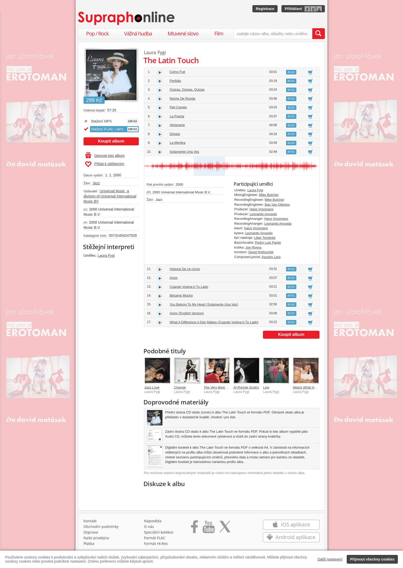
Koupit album (111, 141)
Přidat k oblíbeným (104, 164)
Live (266, 387)
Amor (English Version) (187, 313)
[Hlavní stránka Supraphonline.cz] (127, 18)
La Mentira (177, 143)
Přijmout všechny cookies (372, 559)
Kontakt (90, 520)
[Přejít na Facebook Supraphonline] (194, 528)
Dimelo (175, 134)
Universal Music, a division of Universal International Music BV (110, 196)
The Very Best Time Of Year (224, 387)
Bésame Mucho (181, 295)
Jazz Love (152, 387)
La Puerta (177, 116)
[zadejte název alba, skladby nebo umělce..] (273, 33)
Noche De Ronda (182, 98)
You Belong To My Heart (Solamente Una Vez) (204, 304)
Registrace (265, 9)
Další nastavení (330, 559)
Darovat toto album (105, 155)
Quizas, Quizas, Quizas (187, 89)
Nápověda (152, 520)
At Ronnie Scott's (246, 387)
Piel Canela (178, 107)
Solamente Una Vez (184, 152)
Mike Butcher (269, 195)
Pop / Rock (97, 33)
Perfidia (175, 81)
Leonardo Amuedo (263, 214)
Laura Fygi (106, 255)
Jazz (96, 183)
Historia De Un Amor (185, 269)
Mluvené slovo (183, 33)
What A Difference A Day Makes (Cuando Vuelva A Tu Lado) (214, 322)
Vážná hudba (138, 33)
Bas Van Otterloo (277, 204)
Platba (89, 543)
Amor (174, 278)
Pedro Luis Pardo (268, 242)
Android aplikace (291, 537)
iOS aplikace (291, 524)
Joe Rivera (253, 247)
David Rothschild (260, 252)
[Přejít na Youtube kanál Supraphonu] (208, 528)
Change (180, 387)
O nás (149, 526)
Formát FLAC (154, 537)
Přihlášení (293, 9)
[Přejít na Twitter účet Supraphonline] (224, 528)
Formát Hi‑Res (156, 543)
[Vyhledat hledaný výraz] (318, 33)
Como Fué (177, 72)
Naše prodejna (96, 537)
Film (218, 33)
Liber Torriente (265, 238)
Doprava (91, 532)
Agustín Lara (271, 257)
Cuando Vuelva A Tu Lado (189, 287)
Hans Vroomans (261, 209)
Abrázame (177, 125)
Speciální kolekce (158, 532)
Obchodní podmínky (101, 526)
